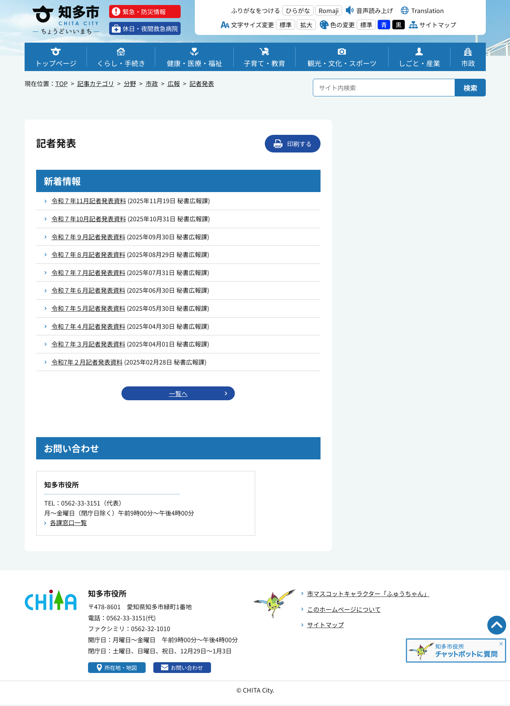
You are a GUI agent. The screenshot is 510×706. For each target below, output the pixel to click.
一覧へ (178, 394)
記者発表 (201, 83)
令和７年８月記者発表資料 (88, 254)
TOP (61, 83)
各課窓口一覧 (68, 523)
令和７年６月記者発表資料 (88, 290)
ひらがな (298, 10)
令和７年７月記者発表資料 (88, 272)
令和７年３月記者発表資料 (88, 343)
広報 (174, 83)
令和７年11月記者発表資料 (88, 200)
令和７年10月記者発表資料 (88, 218)
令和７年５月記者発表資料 (88, 308)
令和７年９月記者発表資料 (88, 236)
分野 (130, 83)
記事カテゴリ (95, 83)
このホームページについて (344, 610)
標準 (285, 24)
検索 (470, 88)
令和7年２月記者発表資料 (87, 361)
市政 (152, 83)
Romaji (329, 10)
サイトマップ (325, 625)
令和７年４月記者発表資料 (88, 326)
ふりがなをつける (255, 10)
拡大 (306, 24)
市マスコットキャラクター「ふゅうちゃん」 (368, 594)
